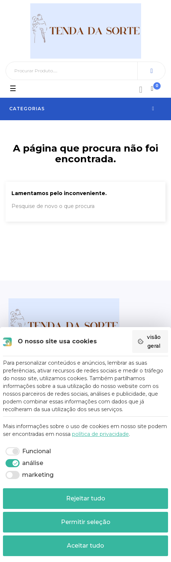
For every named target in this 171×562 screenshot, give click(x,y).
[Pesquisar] (85, 71)
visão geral (149, 341)
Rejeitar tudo (85, 498)
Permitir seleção (85, 521)
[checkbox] (27, 451)
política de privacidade (100, 434)
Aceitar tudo (85, 545)
